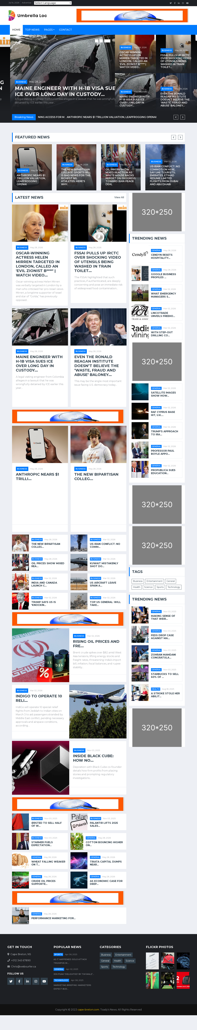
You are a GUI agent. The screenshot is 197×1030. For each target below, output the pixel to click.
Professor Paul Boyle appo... (162, 452)
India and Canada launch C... (44, 584)
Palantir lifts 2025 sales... (104, 824)
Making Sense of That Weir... (163, 617)
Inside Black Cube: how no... (93, 758)
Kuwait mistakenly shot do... (104, 565)
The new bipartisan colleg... (96, 476)
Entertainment (155, 581)
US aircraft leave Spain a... (103, 584)
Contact (65, 29)
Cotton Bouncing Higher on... (104, 844)
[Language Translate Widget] (53, 3)
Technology (174, 587)
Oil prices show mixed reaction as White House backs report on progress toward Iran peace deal (165, 177)
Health (136, 587)
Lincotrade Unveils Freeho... (163, 314)
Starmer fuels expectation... (42, 844)
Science (148, 587)
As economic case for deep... (106, 882)
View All (119, 197)
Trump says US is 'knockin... (43, 603)
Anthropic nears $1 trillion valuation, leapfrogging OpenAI (75, 180)
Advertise (26, 3)
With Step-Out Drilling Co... (162, 334)
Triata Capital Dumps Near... (106, 863)
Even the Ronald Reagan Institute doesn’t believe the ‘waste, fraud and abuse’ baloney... (175, 99)
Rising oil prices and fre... (96, 643)
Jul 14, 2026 (14, 3)
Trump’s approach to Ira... (164, 433)
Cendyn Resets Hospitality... (162, 256)
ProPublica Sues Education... (163, 472)
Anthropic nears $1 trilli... (37, 476)
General (91, 838)
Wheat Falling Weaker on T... (48, 863)
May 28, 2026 (27, 75)
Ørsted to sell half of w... (46, 824)
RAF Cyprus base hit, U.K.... (163, 413)
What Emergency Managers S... (163, 295)
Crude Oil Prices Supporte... (43, 882)
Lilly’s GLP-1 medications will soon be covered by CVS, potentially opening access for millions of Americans (31, 175)
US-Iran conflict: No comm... (105, 545)
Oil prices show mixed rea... (47, 565)
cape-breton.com (88, 1009)
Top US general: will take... (105, 603)
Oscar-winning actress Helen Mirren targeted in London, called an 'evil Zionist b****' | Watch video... (134, 60)
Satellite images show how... (163, 394)
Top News (32, 29)
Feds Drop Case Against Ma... (162, 637)
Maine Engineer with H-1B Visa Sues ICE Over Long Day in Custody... (135, 101)
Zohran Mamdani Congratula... (163, 656)
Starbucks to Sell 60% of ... (165, 675)
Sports (160, 587)
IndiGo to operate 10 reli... (39, 698)
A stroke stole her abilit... (165, 695)
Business (11, 76)
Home (16, 29)
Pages (48, 29)
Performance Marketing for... (53, 918)
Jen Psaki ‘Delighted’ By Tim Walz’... (74, 974)
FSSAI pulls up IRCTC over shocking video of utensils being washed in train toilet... (57, 88)
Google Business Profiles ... (163, 276)
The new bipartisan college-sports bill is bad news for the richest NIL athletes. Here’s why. (120, 177)
